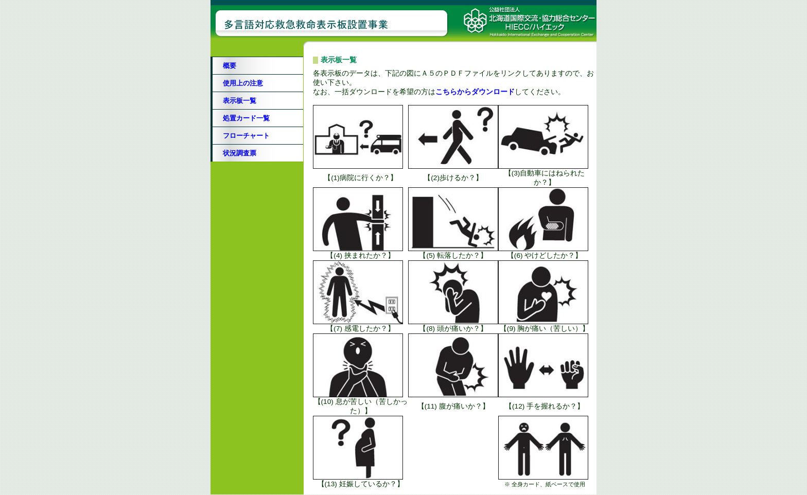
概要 (229, 65)
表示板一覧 (239, 100)
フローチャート (246, 135)
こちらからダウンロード (475, 92)
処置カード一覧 (246, 118)
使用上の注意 (243, 83)
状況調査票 (239, 153)
